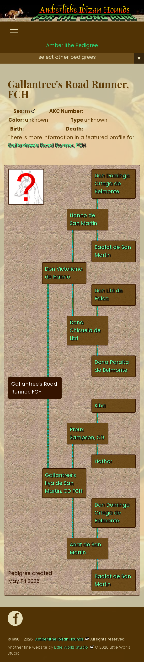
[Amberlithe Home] (78, 13)
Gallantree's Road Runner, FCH (47, 145)
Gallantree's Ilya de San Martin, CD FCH (63, 483)
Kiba (100, 405)
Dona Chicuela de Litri (85, 330)
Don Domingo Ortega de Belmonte (112, 183)
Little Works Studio (71, 647)
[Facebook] (15, 619)
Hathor (103, 461)
